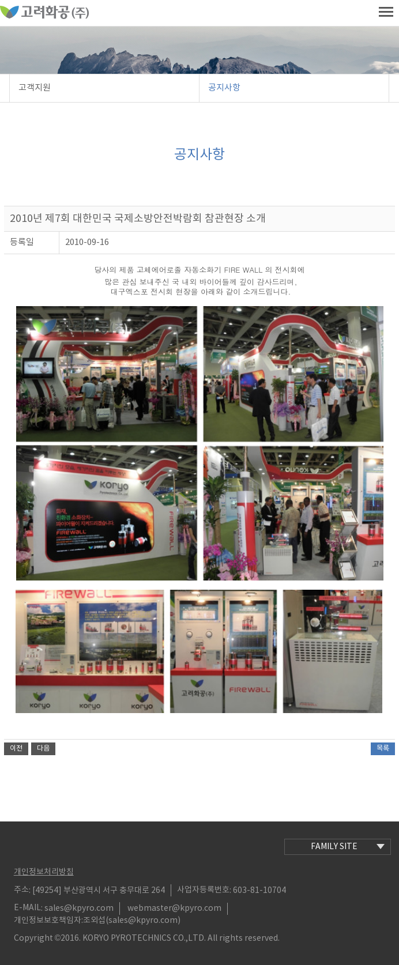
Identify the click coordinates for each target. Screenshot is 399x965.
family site (348, 846)
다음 (43, 748)
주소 (21, 890)
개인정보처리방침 (44, 872)
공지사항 (224, 88)
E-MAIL (27, 908)
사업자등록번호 (203, 890)
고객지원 (34, 88)
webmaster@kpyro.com (174, 908)
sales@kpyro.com (79, 908)
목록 (383, 748)
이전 (16, 748)
